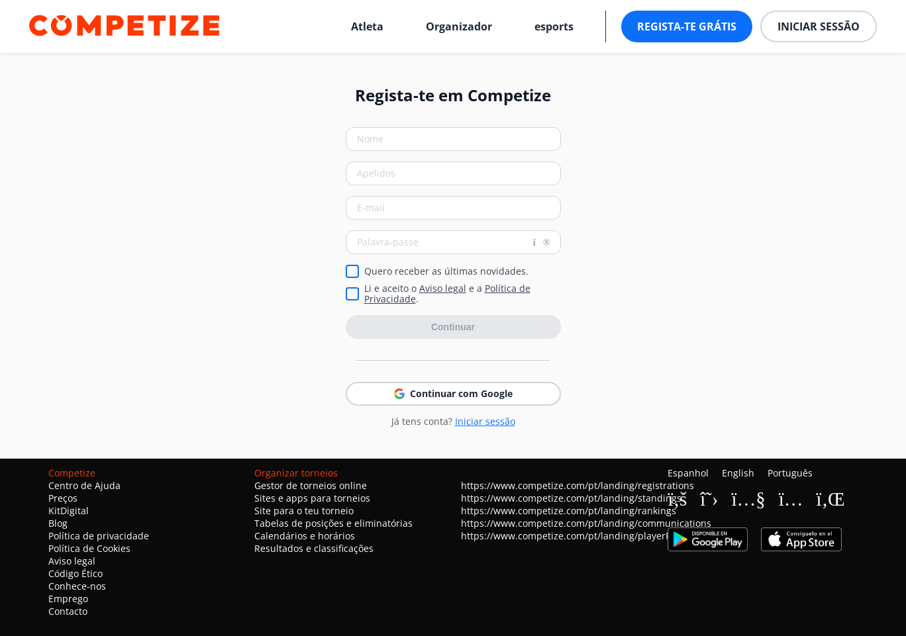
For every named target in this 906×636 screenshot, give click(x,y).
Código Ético (75, 573)
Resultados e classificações (314, 548)
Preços (62, 498)
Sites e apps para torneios (312, 498)
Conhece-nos (77, 586)
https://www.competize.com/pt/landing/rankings (568, 510)
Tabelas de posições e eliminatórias (333, 523)
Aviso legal (442, 288)
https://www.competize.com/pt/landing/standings (571, 498)
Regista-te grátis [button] (686, 26)
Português (790, 473)
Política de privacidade (98, 535)
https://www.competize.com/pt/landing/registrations (577, 485)
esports (554, 26)
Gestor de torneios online (310, 485)
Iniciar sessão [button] (819, 26)
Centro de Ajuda (84, 485)
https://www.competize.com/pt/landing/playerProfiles (579, 535)
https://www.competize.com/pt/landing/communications (586, 523)
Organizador (459, 26)
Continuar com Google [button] (453, 393)
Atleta (367, 26)
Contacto (67, 611)
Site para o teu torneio (304, 510)
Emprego (68, 598)
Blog (58, 523)
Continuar (453, 327)
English (738, 473)
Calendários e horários (304, 535)
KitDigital (68, 510)
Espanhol (688, 473)
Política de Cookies (89, 548)
